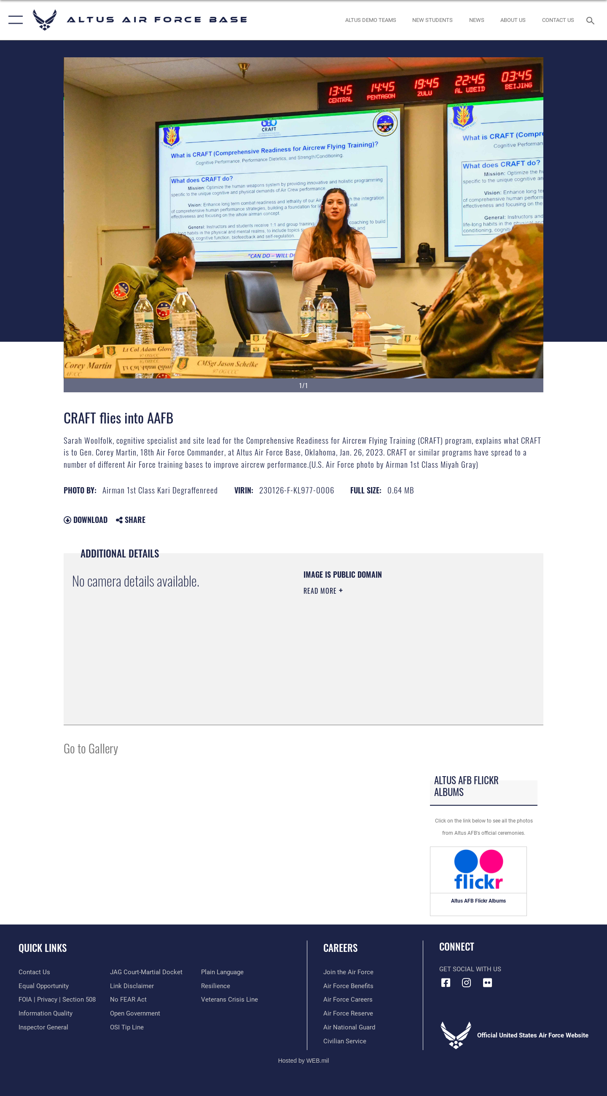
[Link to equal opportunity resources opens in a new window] (44, 986)
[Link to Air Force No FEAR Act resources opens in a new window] (128, 999)
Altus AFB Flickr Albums (478, 901)
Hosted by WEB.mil (303, 1060)
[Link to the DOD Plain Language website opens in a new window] (222, 972)
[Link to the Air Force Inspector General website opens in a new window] (43, 1027)
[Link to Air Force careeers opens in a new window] (348, 999)
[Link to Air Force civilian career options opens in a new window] (344, 1041)
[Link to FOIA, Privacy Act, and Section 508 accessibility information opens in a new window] (57, 999)
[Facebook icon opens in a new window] (445, 982)
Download (85, 519)
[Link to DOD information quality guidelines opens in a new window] (46, 1013)
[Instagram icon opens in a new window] (466, 982)
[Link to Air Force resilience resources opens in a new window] (215, 986)
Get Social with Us (470, 969)
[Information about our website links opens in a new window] (132, 986)
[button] (13, 20)
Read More (321, 591)
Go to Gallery (91, 748)
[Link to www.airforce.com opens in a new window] (348, 972)
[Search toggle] (591, 20)
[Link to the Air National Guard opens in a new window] (349, 1027)
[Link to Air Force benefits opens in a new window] (348, 986)
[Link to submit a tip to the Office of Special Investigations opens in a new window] (127, 1027)
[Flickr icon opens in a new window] (487, 982)
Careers (340, 948)
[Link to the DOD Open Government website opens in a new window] (135, 1013)
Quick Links (43, 948)
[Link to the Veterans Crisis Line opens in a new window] (229, 999)
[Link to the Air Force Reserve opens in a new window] (348, 1013)
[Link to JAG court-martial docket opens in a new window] (146, 972)
